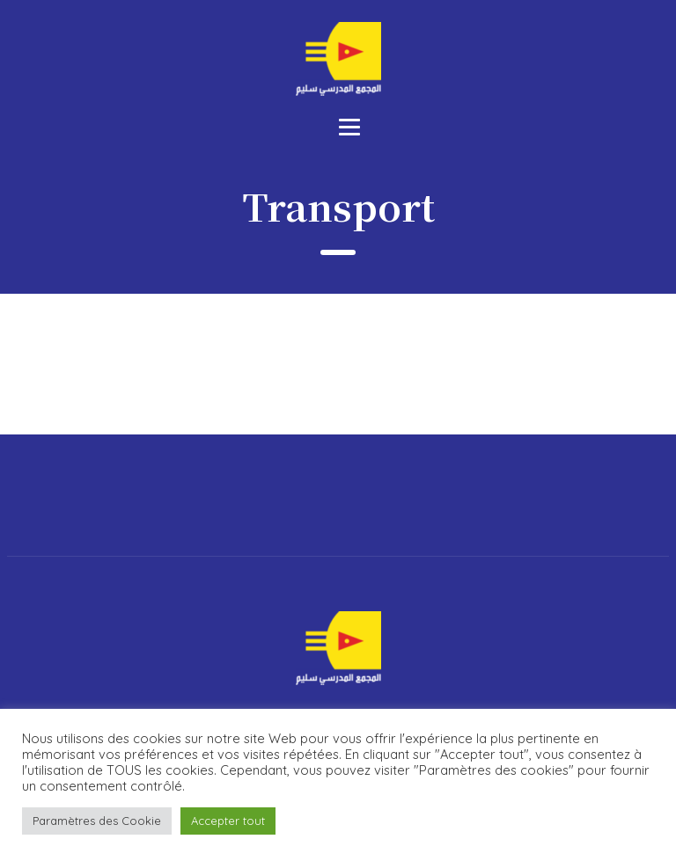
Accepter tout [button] (228, 821)
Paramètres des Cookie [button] (97, 821)
